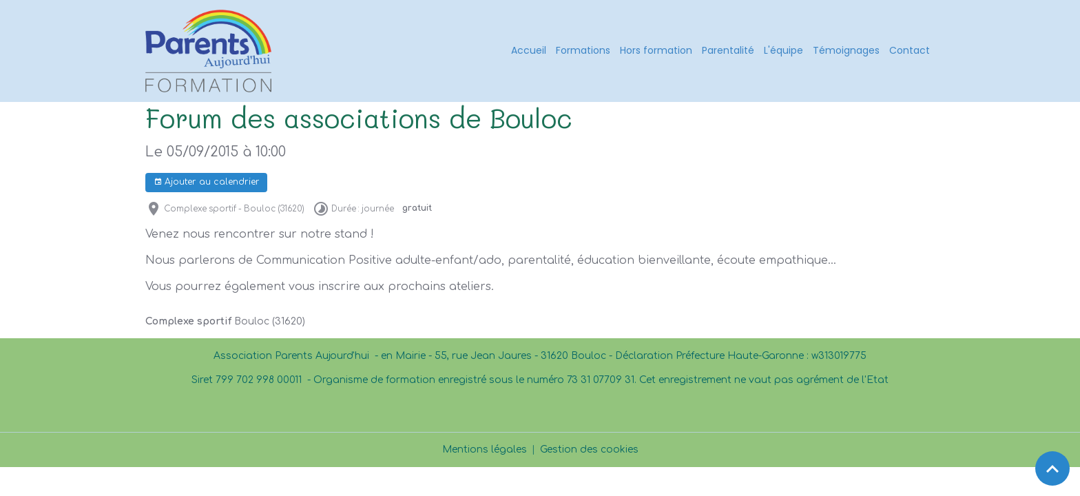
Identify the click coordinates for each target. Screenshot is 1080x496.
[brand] (210, 51)
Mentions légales (484, 449)
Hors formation (656, 50)
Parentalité (728, 50)
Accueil (528, 50)
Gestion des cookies (589, 449)
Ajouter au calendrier (207, 182)
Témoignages (846, 50)
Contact (909, 50)
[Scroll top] (1052, 468)
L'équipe (783, 50)
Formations (583, 50)
